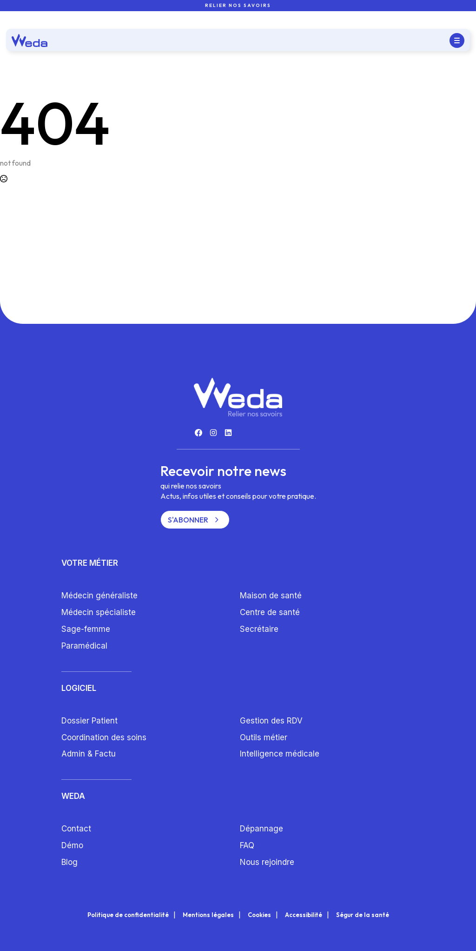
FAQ (247, 845)
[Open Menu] (457, 40)
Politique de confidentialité (128, 915)
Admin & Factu (88, 753)
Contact (76, 828)
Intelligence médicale (279, 753)
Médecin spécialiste (98, 612)
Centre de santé (270, 612)
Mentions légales (208, 915)
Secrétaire (259, 629)
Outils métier (263, 737)
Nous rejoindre (267, 862)
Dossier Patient (89, 720)
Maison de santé (271, 595)
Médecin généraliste (99, 595)
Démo (72, 845)
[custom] (198, 432)
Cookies (259, 915)
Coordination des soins (103, 737)
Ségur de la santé (362, 915)
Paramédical (84, 645)
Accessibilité (303, 915)
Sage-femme (85, 629)
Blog (69, 862)
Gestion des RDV (271, 720)
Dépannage (261, 828)
